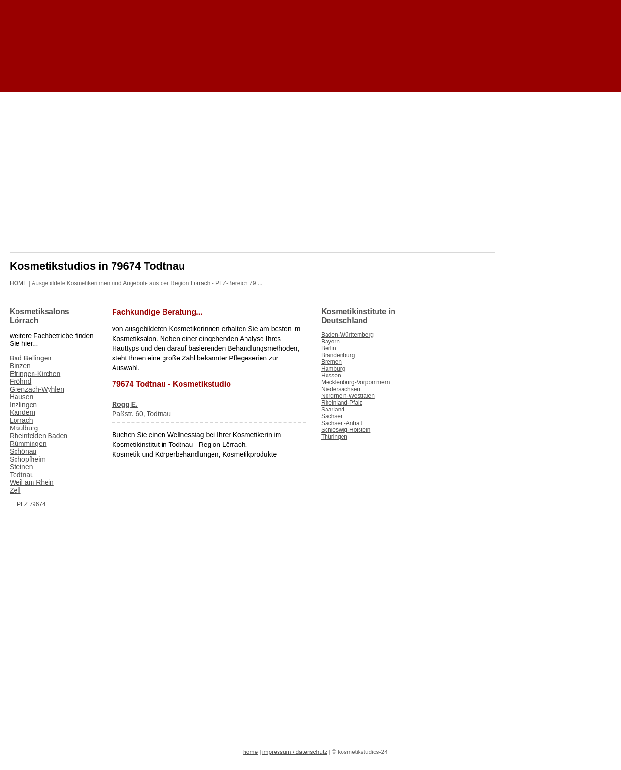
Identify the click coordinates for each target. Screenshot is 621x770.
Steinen (21, 467)
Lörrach (201, 283)
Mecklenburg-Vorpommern (355, 382)
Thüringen (334, 436)
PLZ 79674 (31, 504)
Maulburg (24, 428)
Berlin (328, 348)
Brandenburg (338, 355)
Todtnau (22, 475)
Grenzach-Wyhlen (37, 389)
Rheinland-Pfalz (341, 402)
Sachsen (332, 416)
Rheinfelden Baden (38, 436)
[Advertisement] (186, 82)
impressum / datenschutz (294, 752)
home (250, 752)
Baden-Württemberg (347, 334)
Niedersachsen (340, 389)
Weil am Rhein (32, 482)
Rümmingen (28, 443)
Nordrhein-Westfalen (348, 396)
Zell (15, 490)
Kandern (22, 412)
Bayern (330, 341)
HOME (18, 283)
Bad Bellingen (30, 358)
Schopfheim (28, 459)
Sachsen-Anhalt (341, 423)
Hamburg (333, 368)
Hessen (331, 375)
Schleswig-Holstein (345, 430)
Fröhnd (20, 381)
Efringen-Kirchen (35, 373)
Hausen (21, 397)
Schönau (23, 451)
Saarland (332, 409)
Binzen (20, 366)
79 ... (255, 283)
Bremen (331, 362)
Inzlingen (23, 405)
